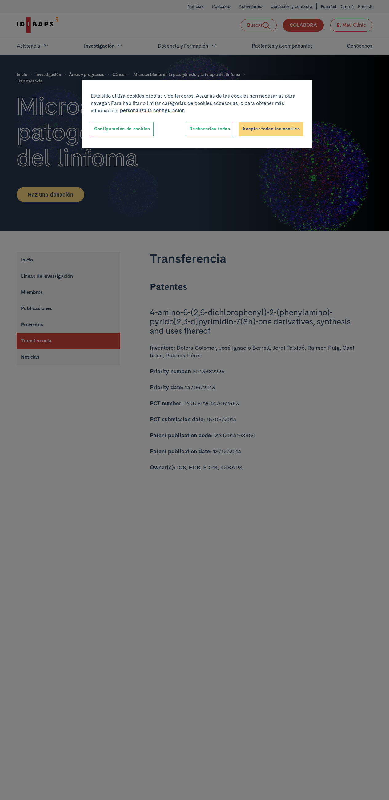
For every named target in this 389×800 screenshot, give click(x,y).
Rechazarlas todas (210, 128)
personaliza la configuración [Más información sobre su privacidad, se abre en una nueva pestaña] (152, 110)
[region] (197, 114)
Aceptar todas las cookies (271, 128)
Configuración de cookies (122, 128)
